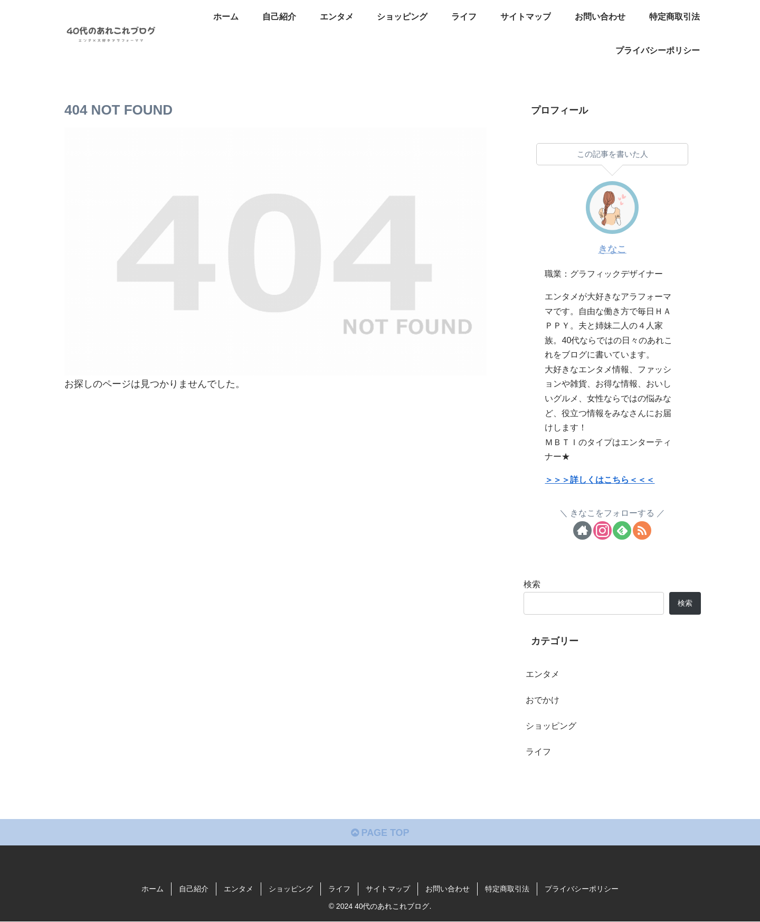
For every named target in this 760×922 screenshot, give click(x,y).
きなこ (612, 249)
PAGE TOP (379, 833)
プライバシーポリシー (582, 889)
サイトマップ (388, 889)
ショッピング (291, 889)
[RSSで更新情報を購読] (642, 530)
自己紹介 (193, 889)
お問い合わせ (447, 889)
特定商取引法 (507, 889)
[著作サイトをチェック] (582, 530)
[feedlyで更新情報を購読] (622, 530)
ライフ (339, 889)
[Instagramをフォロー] (602, 530)
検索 (532, 584)
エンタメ (238, 889)
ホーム (152, 889)
